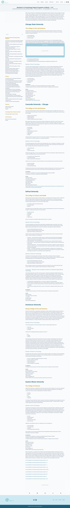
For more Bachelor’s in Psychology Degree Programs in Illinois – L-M (37, 467)
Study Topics (52, 2)
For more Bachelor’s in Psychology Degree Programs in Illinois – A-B (37, 460)
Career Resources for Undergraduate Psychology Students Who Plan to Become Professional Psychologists (13, 91)
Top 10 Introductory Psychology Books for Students (13, 80)
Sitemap (6, 120)
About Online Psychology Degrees (10, 119)
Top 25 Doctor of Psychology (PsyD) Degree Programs (14, 40)
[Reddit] (53, 493)
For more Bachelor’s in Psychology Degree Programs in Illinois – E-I (36, 462)
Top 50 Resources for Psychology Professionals (13, 78)
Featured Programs (45, 44)
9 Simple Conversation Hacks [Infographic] (12, 101)
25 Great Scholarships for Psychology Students (13, 95)
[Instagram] (68, 2)
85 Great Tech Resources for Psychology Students (13, 82)
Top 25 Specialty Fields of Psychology (11, 73)
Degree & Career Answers (9, 106)
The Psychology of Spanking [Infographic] (12, 85)
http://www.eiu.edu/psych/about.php (37, 449)
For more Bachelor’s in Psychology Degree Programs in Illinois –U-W (37, 478)
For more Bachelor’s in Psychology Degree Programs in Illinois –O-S (37, 471)
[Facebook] (66, 2)
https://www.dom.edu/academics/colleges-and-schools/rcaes (42, 377)
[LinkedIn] (45, 493)
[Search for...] (13, 34)
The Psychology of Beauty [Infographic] (11, 84)
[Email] (61, 493)
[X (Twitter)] (37, 493)
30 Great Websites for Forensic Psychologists (12, 89)
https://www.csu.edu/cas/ (36, 100)
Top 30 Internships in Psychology (10, 94)
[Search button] (22, 34)
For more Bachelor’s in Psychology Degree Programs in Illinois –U (36, 476)
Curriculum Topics (8, 107)
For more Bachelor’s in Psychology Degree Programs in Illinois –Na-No (37, 469)
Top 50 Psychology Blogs (9, 79)
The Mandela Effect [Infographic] (10, 83)
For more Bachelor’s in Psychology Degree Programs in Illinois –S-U (36, 474)
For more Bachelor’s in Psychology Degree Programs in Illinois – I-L (36, 464)
